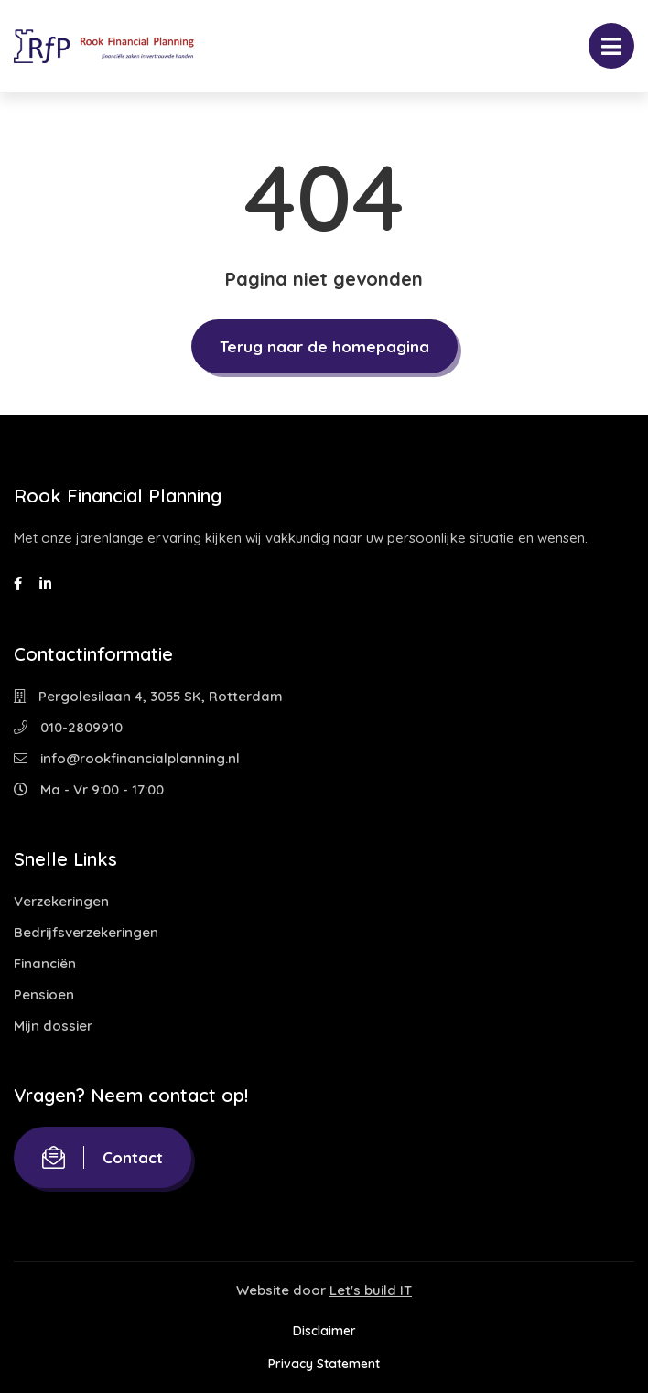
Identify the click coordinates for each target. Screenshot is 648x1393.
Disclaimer (324, 1331)
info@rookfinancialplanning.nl (127, 758)
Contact (102, 1157)
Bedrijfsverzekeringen (86, 932)
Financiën (45, 963)
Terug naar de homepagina (324, 346)
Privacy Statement (324, 1363)
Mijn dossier (53, 1025)
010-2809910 (68, 727)
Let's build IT (370, 1290)
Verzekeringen (61, 901)
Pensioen (44, 994)
